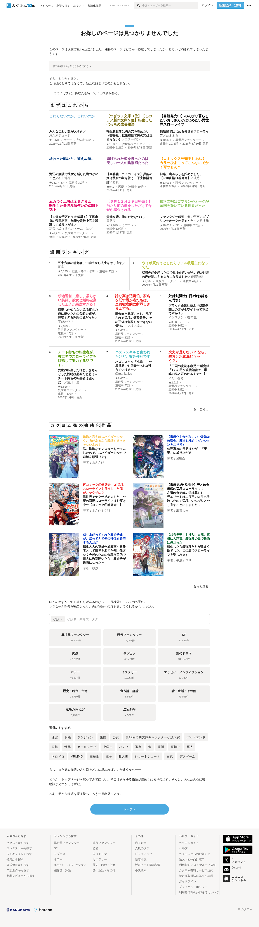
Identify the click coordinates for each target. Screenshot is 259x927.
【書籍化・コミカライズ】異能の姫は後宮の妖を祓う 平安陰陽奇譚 (129, 178)
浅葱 (197, 178)
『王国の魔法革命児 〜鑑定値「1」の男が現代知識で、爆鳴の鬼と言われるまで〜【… (189, 370)
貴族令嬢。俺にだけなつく (124, 217)
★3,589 (173, 322)
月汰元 (204, 221)
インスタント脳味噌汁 (184, 317)
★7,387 (147, 281)
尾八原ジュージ (60, 135)
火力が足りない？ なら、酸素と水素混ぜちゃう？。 (188, 356)
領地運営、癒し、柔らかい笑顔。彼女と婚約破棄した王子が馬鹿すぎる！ (77, 300)
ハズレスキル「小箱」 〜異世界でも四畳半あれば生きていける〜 (133, 365)
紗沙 (95, 568)
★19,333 (165, 140)
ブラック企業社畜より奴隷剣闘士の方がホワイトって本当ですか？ (188, 309)
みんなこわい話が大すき (66, 131)
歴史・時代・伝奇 (83, 271)
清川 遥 (73, 382)
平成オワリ (65, 321)
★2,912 (173, 382)
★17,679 (112, 225)
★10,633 (165, 225)
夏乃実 (111, 221)
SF (62, 182)
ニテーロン (132, 139)
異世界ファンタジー (135, 144)
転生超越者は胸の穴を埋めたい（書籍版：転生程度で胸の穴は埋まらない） (129, 135)
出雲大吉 (182, 510)
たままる (172, 135)
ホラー (67, 140)
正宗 (61, 267)
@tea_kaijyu (123, 373)
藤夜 (116, 182)
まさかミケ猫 (101, 510)
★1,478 (54, 140)
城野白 (180, 458)
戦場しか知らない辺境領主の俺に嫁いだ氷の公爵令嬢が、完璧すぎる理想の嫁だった (78, 313)
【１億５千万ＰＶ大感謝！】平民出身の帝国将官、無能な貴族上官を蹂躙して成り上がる (73, 220)
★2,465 (120, 330)
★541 (110, 186)
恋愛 (121, 186)
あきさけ (98, 462)
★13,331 (112, 144)
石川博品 (64, 178)
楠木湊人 (136, 326)
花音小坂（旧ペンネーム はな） (72, 228)
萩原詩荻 (197, 276)
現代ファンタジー (187, 182)
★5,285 (63, 271)
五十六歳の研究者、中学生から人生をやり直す (90, 263)
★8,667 (120, 378)
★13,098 (165, 182)
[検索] (138, 5)
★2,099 (63, 326)
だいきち (178, 378)
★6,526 (63, 386)
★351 (53, 182)
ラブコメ (128, 225)
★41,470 (55, 233)
